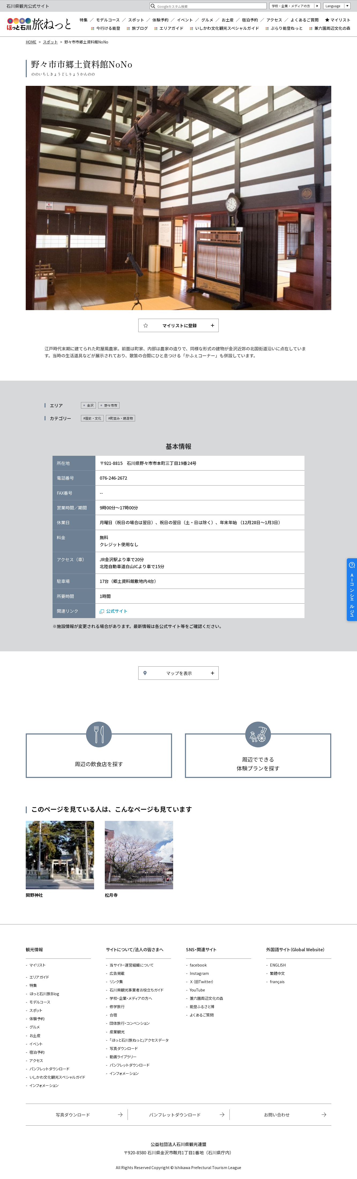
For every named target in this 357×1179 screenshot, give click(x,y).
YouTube (197, 990)
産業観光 (117, 1031)
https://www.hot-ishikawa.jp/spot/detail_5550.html (139, 859)
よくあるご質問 (305, 20)
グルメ (207, 20)
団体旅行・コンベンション (130, 1023)
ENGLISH (278, 965)
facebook (198, 965)
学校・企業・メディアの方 (291, 5)
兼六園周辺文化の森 (332, 28)
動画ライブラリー (123, 1056)
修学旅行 (117, 1006)
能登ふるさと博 (202, 1006)
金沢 (90, 405)
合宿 (113, 1015)
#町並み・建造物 (120, 418)
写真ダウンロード (124, 1048)
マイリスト (340, 20)
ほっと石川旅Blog (44, 993)
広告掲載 (117, 973)
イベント (185, 20)
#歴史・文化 (92, 418)
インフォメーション (43, 1085)
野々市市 (110, 405)
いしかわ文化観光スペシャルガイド (227, 28)
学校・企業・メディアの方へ (131, 998)
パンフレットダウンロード (49, 1068)
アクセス (274, 20)
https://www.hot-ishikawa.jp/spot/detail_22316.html (60, 859)
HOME (31, 42)
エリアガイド (171, 28)
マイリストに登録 (179, 325)
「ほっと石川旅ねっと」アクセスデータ (139, 1040)
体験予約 (161, 20)
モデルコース (108, 20)
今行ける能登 (108, 28)
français (277, 981)
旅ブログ (140, 28)
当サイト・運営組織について (132, 965)
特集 (84, 20)
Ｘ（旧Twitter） (202, 981)
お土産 (228, 20)
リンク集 (116, 981)
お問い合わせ (277, 1114)
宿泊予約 (250, 20)
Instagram (199, 973)
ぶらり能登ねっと (287, 28)
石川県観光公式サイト (38, 24)
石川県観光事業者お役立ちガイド (136, 990)
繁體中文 (277, 973)
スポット (136, 20)
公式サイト (117, 611)
